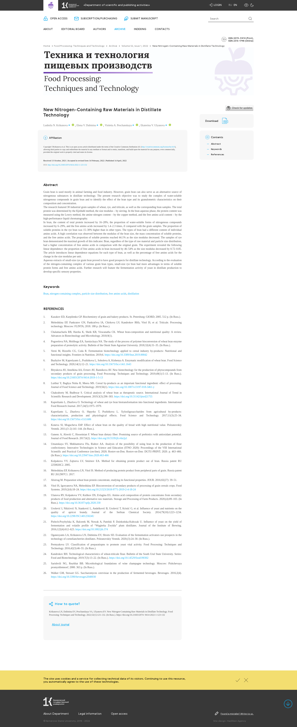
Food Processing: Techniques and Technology (79, 45)
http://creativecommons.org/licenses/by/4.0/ (158, 147)
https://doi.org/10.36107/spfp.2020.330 (79, 502)
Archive (119, 29)
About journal (60, 624)
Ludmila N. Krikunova (55, 125)
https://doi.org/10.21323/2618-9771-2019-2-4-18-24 (108, 489)
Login (218, 5)
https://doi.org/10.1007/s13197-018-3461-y (131, 387)
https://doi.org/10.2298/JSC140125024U (72, 516)
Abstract (216, 143)
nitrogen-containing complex (65, 293)
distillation (133, 293)
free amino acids (118, 293)
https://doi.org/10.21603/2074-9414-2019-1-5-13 (77, 377)
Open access (58, 18)
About (48, 29)
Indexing (140, 29)
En (235, 4)
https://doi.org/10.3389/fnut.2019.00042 (126, 354)
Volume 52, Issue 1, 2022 (135, 45)
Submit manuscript (144, 18)
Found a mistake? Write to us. (237, 713)
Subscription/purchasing (99, 18)
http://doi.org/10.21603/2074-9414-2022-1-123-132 (67, 165)
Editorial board (73, 29)
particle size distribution (94, 293)
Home (46, 45)
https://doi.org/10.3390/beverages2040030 (73, 576)
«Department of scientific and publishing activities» (117, 5)
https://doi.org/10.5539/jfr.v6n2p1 (109, 438)
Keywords (216, 148)
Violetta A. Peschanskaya (118, 125)
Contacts (162, 29)
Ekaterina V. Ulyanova (153, 125)
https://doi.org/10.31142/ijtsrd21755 (133, 396)
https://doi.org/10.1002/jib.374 (91, 529)
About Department (56, 713)
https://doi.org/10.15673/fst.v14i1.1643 (110, 364)
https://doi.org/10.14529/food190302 (128, 557)
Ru (230, 4)
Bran (45, 293)
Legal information (90, 713)
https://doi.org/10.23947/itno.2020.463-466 (86, 455)
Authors (99, 29)
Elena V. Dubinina (86, 125)
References (217, 154)
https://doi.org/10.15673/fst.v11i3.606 (71, 419)
